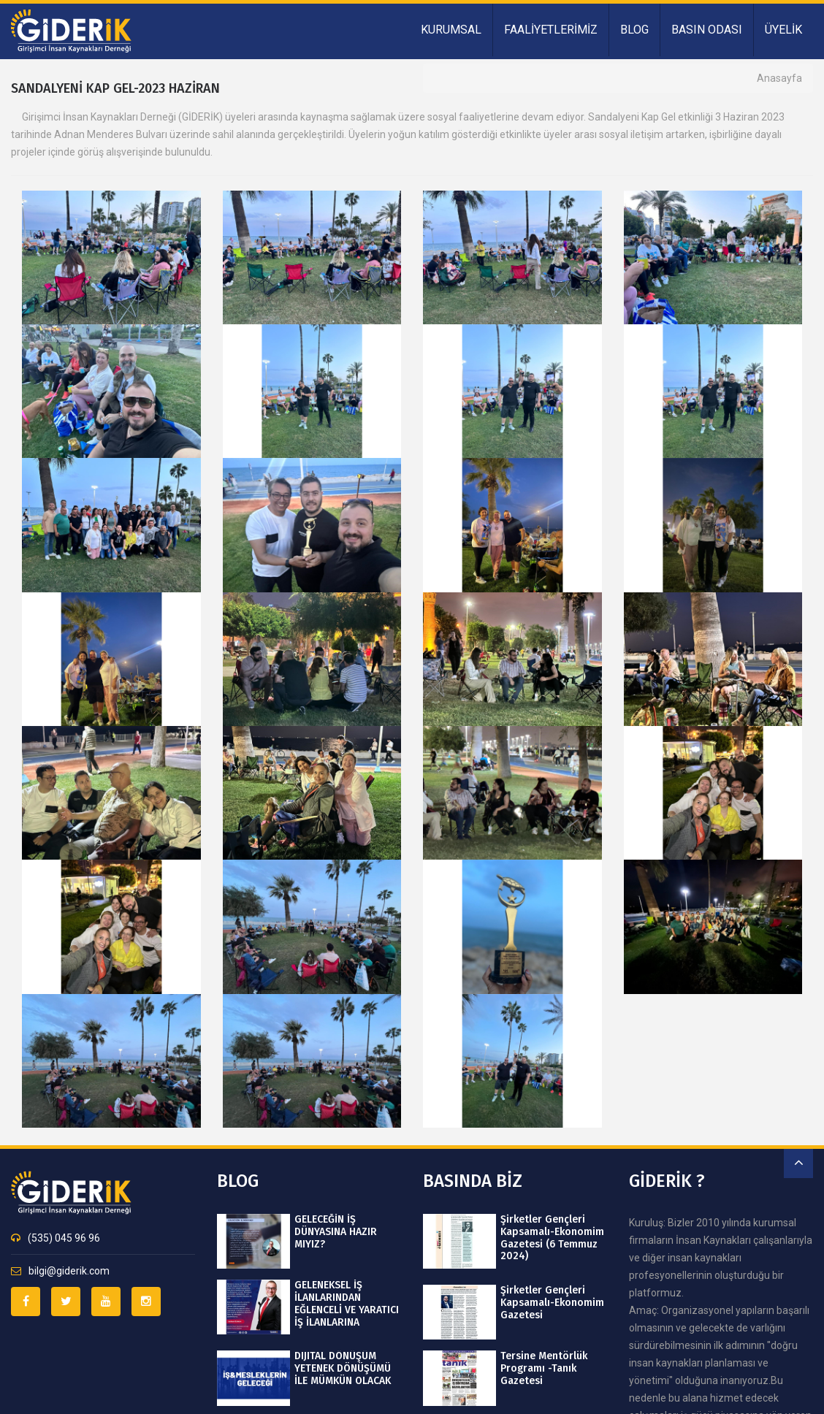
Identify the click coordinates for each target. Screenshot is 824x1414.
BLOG (634, 30)
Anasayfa (779, 78)
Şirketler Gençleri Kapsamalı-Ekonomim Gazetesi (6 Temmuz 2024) (552, 1238)
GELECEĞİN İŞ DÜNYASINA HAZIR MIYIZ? (335, 1232)
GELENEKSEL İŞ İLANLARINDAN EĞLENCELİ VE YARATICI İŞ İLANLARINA (346, 1304)
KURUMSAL (451, 30)
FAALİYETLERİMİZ (551, 30)
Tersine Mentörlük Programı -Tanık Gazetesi (543, 1368)
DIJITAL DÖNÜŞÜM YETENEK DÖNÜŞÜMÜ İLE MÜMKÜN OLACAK (342, 1368)
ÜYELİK (783, 30)
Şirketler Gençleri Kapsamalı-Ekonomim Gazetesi (552, 1303)
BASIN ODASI (706, 30)
